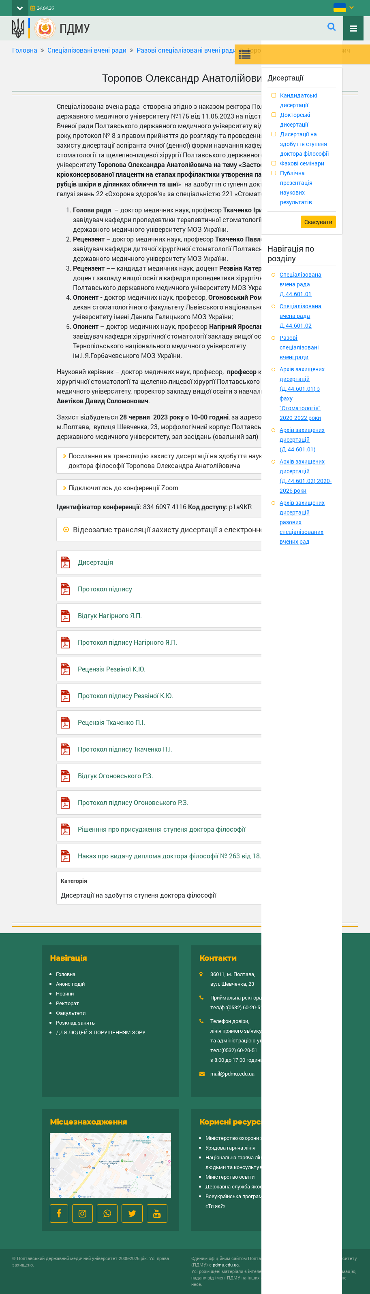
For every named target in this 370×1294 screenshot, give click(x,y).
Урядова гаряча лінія (230, 1147)
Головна (24, 50)
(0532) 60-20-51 (245, 1007)
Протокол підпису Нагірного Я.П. (127, 642)
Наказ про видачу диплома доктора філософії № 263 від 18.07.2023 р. (185, 855)
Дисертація (95, 562)
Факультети (71, 1013)
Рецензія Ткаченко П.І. (111, 722)
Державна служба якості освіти (244, 1186)
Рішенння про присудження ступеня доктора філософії (161, 829)
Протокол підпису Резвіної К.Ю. (125, 695)
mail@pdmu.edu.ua (232, 1073)
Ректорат (67, 1003)
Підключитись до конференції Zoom (123, 487)
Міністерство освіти (230, 1176)
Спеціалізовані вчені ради (86, 50)
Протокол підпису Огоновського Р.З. (133, 802)
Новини (65, 993)
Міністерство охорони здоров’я (243, 1138)
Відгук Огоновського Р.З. (115, 775)
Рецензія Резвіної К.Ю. (111, 669)
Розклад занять (75, 1022)
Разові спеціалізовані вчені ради (187, 50)
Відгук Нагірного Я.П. (110, 615)
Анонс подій (70, 983)
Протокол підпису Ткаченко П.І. (125, 749)
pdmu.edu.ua (226, 1265)
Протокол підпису (105, 589)
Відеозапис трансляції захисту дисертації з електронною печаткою (189, 529)
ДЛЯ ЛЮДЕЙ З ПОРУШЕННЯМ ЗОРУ (100, 1032)
